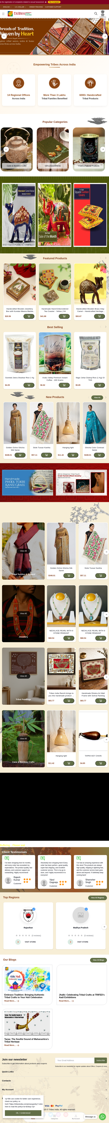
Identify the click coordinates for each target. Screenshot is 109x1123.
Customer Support (53, 7)
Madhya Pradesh (80, 928)
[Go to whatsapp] (102, 1116)
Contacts (6, 1081)
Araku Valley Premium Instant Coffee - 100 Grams (54, 379)
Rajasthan (28, 928)
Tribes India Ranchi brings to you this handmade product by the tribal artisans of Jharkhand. (61, 694)
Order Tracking (36, 7)
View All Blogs (98, 960)
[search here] (96, 14)
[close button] (3, 13)
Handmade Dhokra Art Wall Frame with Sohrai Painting (93, 694)
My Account (7, 1090)
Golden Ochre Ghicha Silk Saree (15, 449)
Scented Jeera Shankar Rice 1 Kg (19, 378)
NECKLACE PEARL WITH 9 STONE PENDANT (61, 632)
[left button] (4, 36)
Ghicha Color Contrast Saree (94, 449)
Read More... (11, 1001)
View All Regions (97, 898)
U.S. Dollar (19, 7)
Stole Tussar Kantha (41, 448)
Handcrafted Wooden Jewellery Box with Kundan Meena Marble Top (19, 310)
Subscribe (100, 1061)
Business (6, 1099)
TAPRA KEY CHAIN (93, 756)
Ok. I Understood (23, 1113)
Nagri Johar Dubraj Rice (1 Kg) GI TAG (90, 379)
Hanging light (68, 448)
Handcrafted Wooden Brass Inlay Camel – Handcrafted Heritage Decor (90, 310)
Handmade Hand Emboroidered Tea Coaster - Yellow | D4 (55, 310)
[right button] (105, 36)
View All (97, 398)
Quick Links (8, 1072)
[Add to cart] (28, 316)
